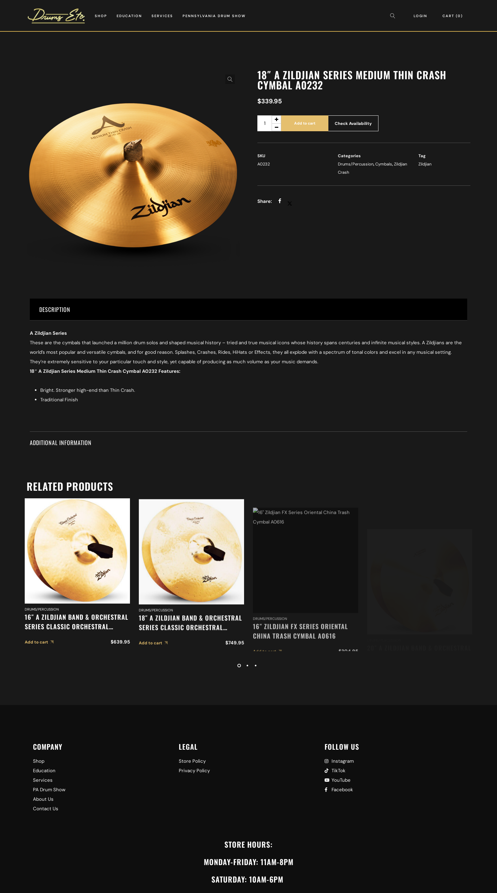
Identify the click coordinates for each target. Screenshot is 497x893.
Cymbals (383, 164)
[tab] (248, 309)
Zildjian (424, 164)
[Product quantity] (269, 123)
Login (420, 16)
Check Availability (353, 123)
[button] (230, 79)
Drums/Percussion (355, 164)
